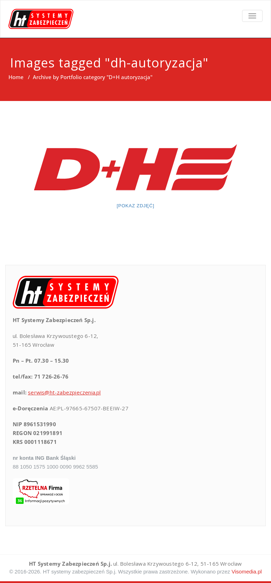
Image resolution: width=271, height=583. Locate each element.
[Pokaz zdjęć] (136, 205)
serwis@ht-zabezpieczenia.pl (64, 392)
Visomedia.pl (246, 572)
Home (16, 77)
